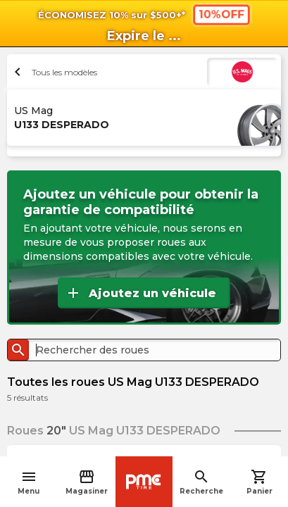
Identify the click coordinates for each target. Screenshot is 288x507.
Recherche (201, 482)
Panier (259, 482)
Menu (28, 482)
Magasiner (86, 482)
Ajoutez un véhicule (140, 292)
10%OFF (221, 14)
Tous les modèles (54, 72)
